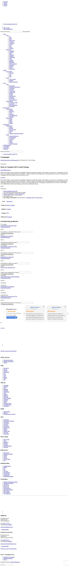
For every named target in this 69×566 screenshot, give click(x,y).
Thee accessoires (13, 100)
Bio (4, 468)
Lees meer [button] (3, 177)
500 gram (11, 72)
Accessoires (6, 147)
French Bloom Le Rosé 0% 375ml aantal (10, 231)
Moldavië (11, 61)
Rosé (10, 39)
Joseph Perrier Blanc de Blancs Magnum (10, 276)
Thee (4, 83)
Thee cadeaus (6, 492)
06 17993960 (9, 541)
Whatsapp (29, 197)
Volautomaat (6, 475)
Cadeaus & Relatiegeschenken (16, 133)
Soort (7, 78)
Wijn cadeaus (6, 491)
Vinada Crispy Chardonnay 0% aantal (9, 272)
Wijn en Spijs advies (8, 360)
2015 (8, 213)
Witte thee (11, 97)
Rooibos (11, 93)
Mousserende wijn (7, 160)
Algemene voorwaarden (8, 557)
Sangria (5, 377)
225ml (10, 119)
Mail (33, 197)
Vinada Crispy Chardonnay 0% (8, 267)
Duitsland (11, 54)
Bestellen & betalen (8, 558)
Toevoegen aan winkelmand (7, 233)
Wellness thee (12, 96)
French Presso (6, 473)
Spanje (10, 67)
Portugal (11, 66)
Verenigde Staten (7, 403)
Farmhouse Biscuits (13, 136)
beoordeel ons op (11, 317)
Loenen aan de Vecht (20, 193)
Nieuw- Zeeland (13, 63)
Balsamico (11, 111)
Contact (5, 5)
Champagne (14, 160)
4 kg (10, 75)
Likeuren (11, 48)
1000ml (11, 123)
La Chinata (11, 138)
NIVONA (5, 471)
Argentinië (11, 51)
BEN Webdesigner (15, 562)
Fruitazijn (11, 114)
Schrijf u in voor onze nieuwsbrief (8, 351)
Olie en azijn (6, 107)
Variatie (11, 94)
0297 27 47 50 (6, 523)
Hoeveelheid (9, 71)
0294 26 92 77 (6, 540)
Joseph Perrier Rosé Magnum (7, 286)
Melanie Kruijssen (34, 307)
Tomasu (11, 142)
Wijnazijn (11, 116)
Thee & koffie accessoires (9, 414)
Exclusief (11, 42)
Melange (11, 80)
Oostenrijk (11, 65)
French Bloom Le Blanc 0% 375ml (9, 246)
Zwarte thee (12, 98)
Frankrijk (11, 56)
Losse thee (11, 103)
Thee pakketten (7, 488)
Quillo (10, 141)
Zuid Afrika (12, 69)
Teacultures (12, 88)
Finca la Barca (12, 137)
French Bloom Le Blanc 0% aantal (9, 263)
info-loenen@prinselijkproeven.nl (8, 543)
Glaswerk (5, 149)
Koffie (4, 70)
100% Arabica (12, 79)
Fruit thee (11, 89)
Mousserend (12, 40)
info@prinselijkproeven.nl (7, 527)
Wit (10, 36)
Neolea (10, 140)
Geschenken (6, 146)
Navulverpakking (13, 105)
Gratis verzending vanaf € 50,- (10, 24)
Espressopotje (6, 472)
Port (10, 45)
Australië (11, 52)
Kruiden (11, 128)
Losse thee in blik (13, 102)
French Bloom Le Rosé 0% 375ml (8, 225)
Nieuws (5, 3)
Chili (10, 53)
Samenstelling (9, 101)
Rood (10, 38)
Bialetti (5, 467)
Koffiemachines (7, 145)
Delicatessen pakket (8, 454)
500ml (10, 122)
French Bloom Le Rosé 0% (7, 236)
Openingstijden (5, 529)
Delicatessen (6, 124)
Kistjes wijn (6, 485)
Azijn (10, 112)
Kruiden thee (12, 92)
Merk (7, 134)
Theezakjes (11, 106)
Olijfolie (11, 110)
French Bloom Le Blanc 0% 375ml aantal (10, 252)
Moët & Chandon (11, 205)
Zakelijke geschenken (8, 361)
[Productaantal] (26, 232)
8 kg (10, 76)
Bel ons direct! (39, 197)
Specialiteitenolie (13, 115)
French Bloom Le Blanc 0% (7, 257)
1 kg (10, 74)
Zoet (10, 132)
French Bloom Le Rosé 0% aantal (8, 242)
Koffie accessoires (13, 82)
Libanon (11, 60)
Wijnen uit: (9, 49)
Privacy (5, 559)
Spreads (11, 131)
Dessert (11, 44)
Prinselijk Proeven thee (14, 87)
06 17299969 (9, 524)
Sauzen (11, 127)
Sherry (10, 47)
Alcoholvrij (12, 43)
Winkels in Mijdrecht (8, 193)
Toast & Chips (12, 129)
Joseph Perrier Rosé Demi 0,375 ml (9, 296)
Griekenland (12, 57)
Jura (4, 470)
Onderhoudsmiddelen (8, 476)
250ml (10, 120)
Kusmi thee (11, 85)
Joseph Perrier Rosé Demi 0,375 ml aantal (10, 302)
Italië (10, 58)
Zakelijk (5, 4)
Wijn (4, 34)
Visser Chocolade (13, 143)
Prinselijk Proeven (11, 309)
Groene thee (12, 91)
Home (2, 160)
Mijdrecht (5, 1)
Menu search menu (5, 31)
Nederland (11, 62)
